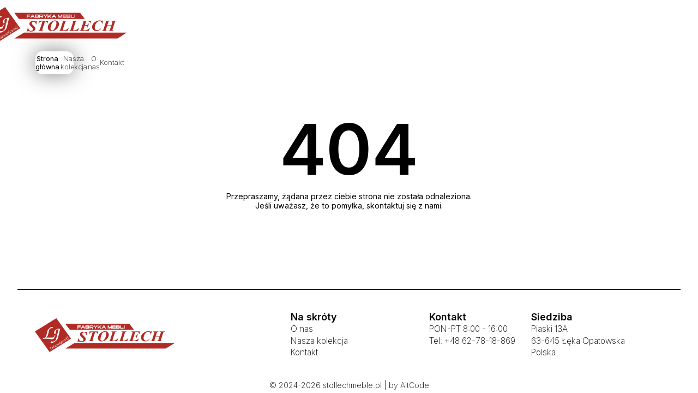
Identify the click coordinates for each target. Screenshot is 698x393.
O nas (399, 64)
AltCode (414, 385)
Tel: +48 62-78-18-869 (472, 341)
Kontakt (446, 64)
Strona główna (263, 64)
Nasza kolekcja (338, 64)
